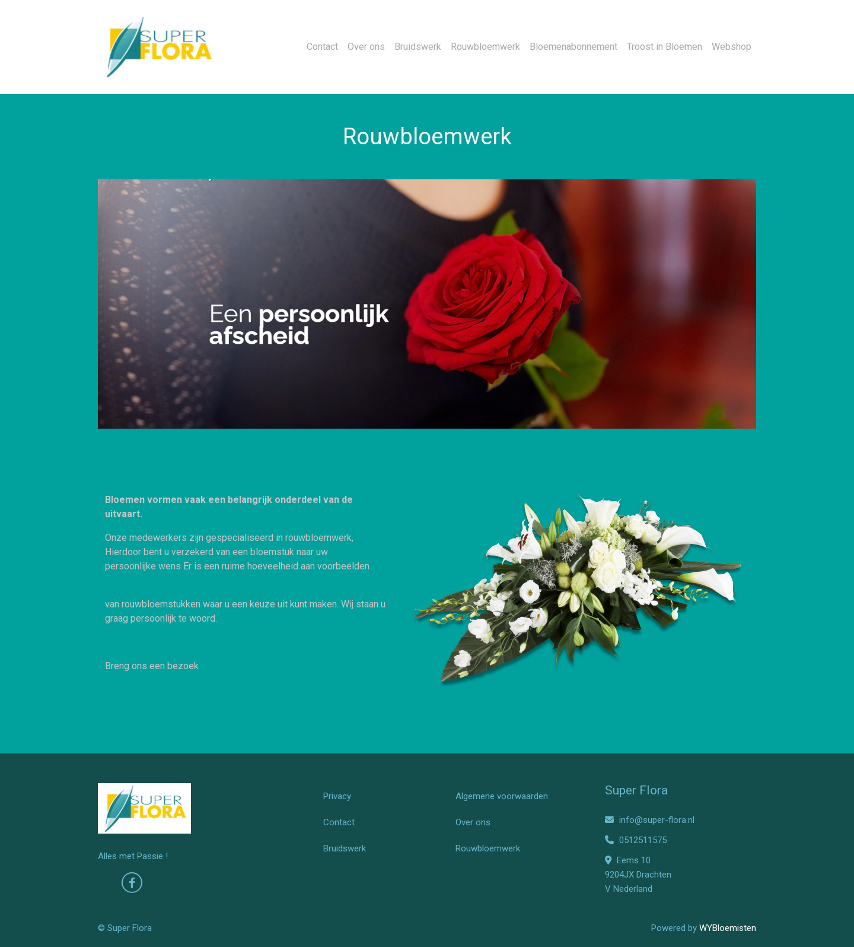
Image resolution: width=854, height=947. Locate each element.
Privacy (337, 796)
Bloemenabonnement (573, 46)
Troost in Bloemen (664, 46)
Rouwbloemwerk (485, 46)
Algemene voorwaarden (501, 796)
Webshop (731, 46)
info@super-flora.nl (649, 820)
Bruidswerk (417, 46)
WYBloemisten (727, 928)
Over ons (366, 46)
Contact (322, 46)
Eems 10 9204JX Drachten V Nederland (638, 874)
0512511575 (636, 840)
